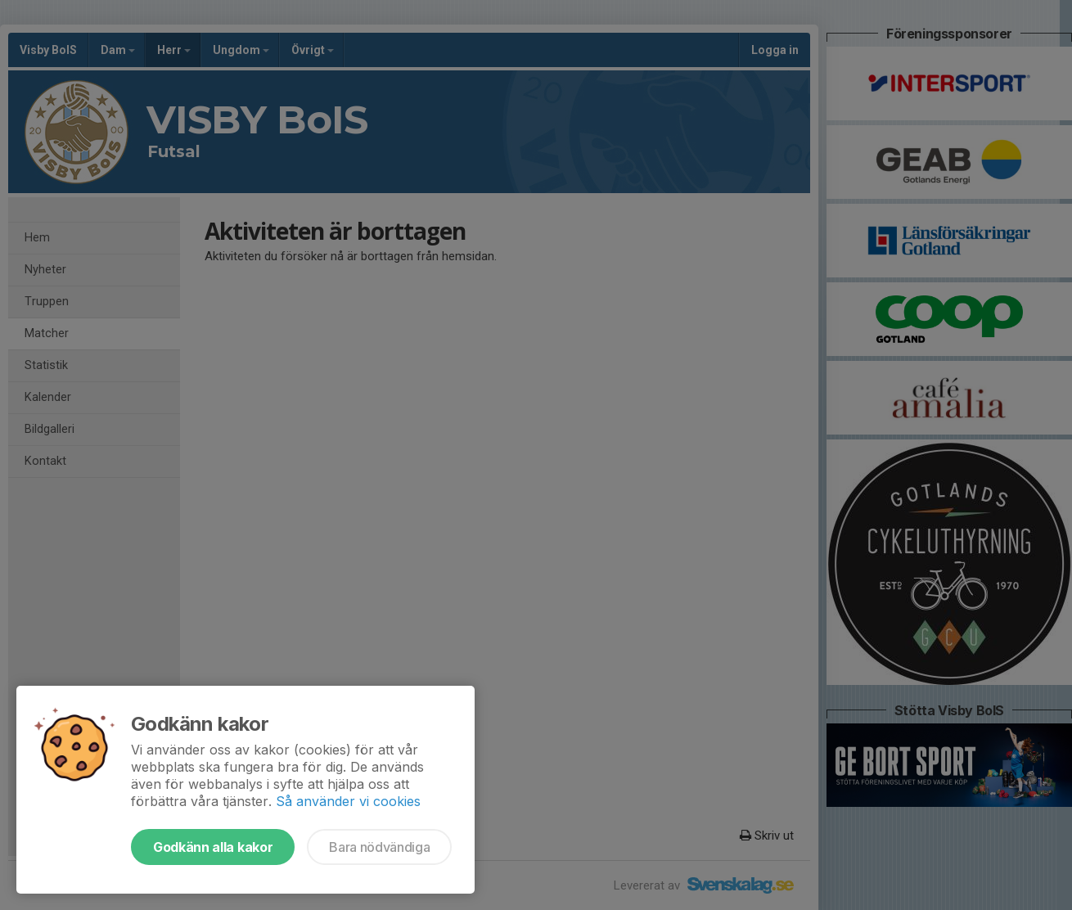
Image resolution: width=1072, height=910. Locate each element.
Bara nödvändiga (379, 847)
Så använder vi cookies (348, 801)
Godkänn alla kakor (213, 847)
